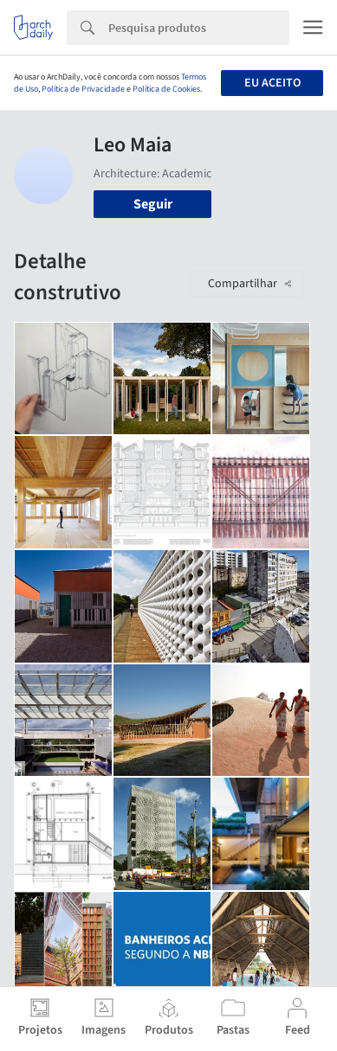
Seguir (152, 204)
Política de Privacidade (83, 89)
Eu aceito (272, 83)
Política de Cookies (166, 89)
